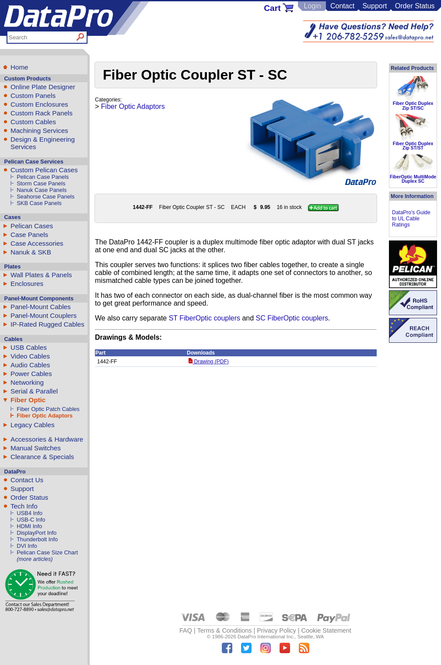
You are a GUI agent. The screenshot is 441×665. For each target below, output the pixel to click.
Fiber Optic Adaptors (45, 415)
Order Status (415, 6)
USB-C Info (31, 519)
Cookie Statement (326, 630)
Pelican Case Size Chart (47, 552)
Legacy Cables (32, 424)
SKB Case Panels (39, 203)
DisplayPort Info (36, 532)
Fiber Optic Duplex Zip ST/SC (413, 105)
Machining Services (39, 130)
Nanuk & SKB (30, 252)
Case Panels (29, 234)
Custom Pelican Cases (44, 170)
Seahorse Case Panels (45, 196)
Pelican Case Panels (43, 177)
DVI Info (27, 546)
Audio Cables (30, 365)
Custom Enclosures (39, 104)
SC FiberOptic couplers (292, 318)
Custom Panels (33, 95)
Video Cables (30, 356)
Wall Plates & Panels (41, 275)
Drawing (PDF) (209, 362)
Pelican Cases (31, 226)
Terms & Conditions (224, 630)
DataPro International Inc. (266, 636)
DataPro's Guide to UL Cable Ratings (411, 218)
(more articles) (34, 559)
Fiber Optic (28, 400)
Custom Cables (33, 121)
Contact (342, 6)
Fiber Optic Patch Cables (48, 409)
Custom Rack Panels (41, 113)
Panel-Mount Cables (40, 306)
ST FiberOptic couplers (204, 318)
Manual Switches (35, 448)
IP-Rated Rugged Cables (47, 324)
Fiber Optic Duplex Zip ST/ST (413, 145)
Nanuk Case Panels (41, 190)
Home (19, 67)
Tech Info (24, 506)
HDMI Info (29, 526)
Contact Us (26, 480)
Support (374, 6)
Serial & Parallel (34, 391)
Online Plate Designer (42, 87)
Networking (27, 382)
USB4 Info (29, 513)
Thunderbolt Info (37, 539)
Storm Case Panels (41, 183)
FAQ (185, 630)
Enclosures (26, 283)
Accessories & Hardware (46, 439)
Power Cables (31, 373)
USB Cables (28, 347)
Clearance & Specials (42, 456)
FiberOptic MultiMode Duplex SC (413, 179)
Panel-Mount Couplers (43, 315)
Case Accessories (36, 243)
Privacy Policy (276, 630)
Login (312, 6)
